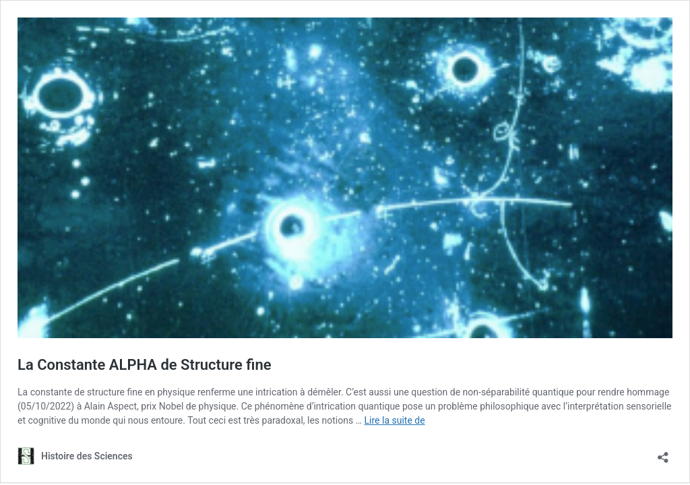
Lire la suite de (395, 420)
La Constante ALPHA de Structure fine (145, 364)
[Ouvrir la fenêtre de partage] (663, 453)
